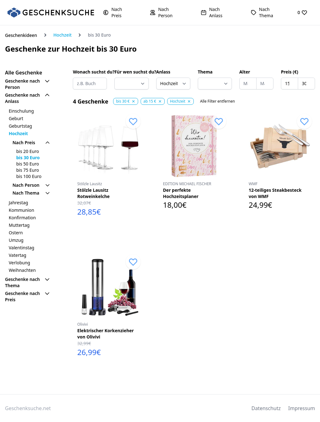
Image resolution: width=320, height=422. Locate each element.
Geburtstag (20, 126)
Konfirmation (22, 218)
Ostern (16, 233)
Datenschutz (266, 408)
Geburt (16, 118)
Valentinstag (21, 248)
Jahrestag (18, 203)
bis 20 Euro (27, 151)
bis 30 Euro (28, 157)
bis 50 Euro (27, 164)
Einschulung (21, 111)
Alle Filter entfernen (217, 101)
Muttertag (19, 225)
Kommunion (21, 210)
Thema (205, 72)
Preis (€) (289, 72)
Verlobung (19, 263)
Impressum (301, 408)
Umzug (16, 240)
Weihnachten (22, 270)
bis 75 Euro (27, 170)
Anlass (163, 72)
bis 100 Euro (29, 176)
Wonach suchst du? (90, 72)
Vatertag (17, 255)
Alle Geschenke (23, 72)
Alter (244, 72)
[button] (117, 12)
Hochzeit (62, 35)
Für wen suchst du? (131, 72)
